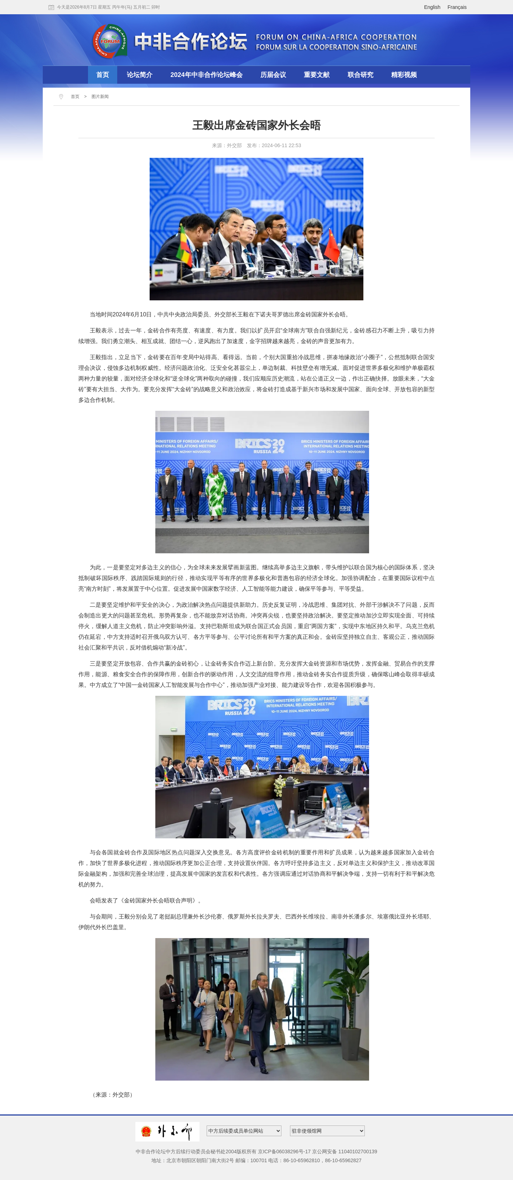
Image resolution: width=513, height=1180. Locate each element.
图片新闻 (100, 96)
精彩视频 (404, 74)
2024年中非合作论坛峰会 (207, 74)
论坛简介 (139, 74)
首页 (102, 74)
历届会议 (273, 74)
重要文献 (317, 74)
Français (457, 7)
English (432, 7)
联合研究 (360, 74)
